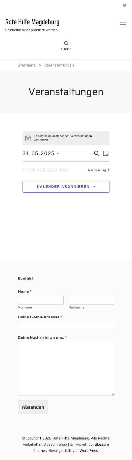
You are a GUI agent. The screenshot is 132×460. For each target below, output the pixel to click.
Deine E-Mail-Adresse (40, 317)
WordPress (88, 451)
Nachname (76, 308)
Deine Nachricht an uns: (42, 337)
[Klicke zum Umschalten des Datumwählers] (41, 153)
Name (24, 291)
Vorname (25, 308)
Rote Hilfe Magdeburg (32, 21)
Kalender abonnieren (63, 187)
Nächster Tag (98, 170)
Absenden (33, 407)
